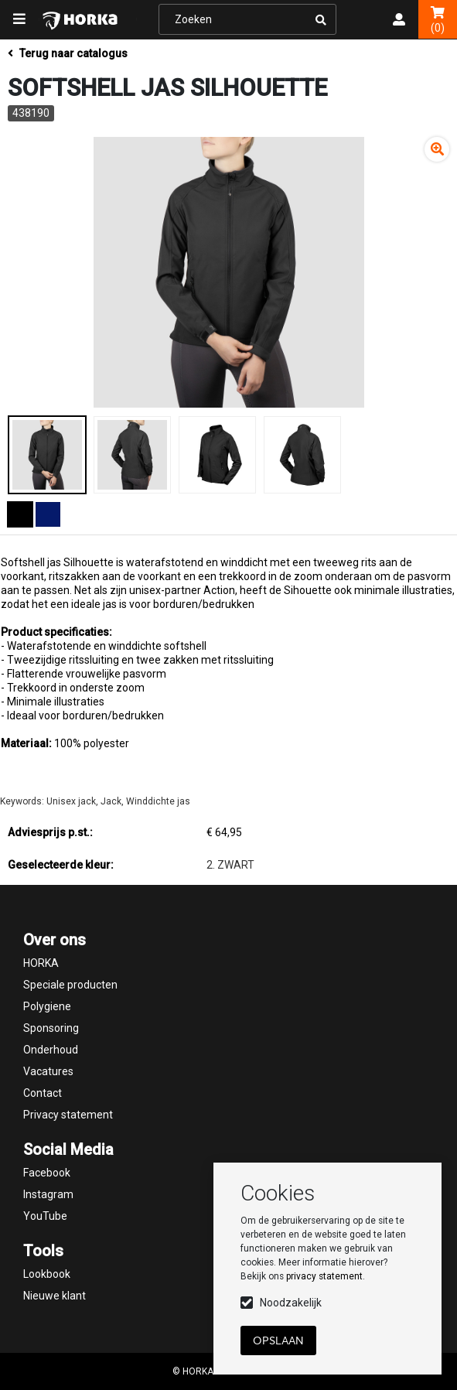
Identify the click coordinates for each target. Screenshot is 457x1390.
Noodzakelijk (291, 1302)
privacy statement (324, 1276)
